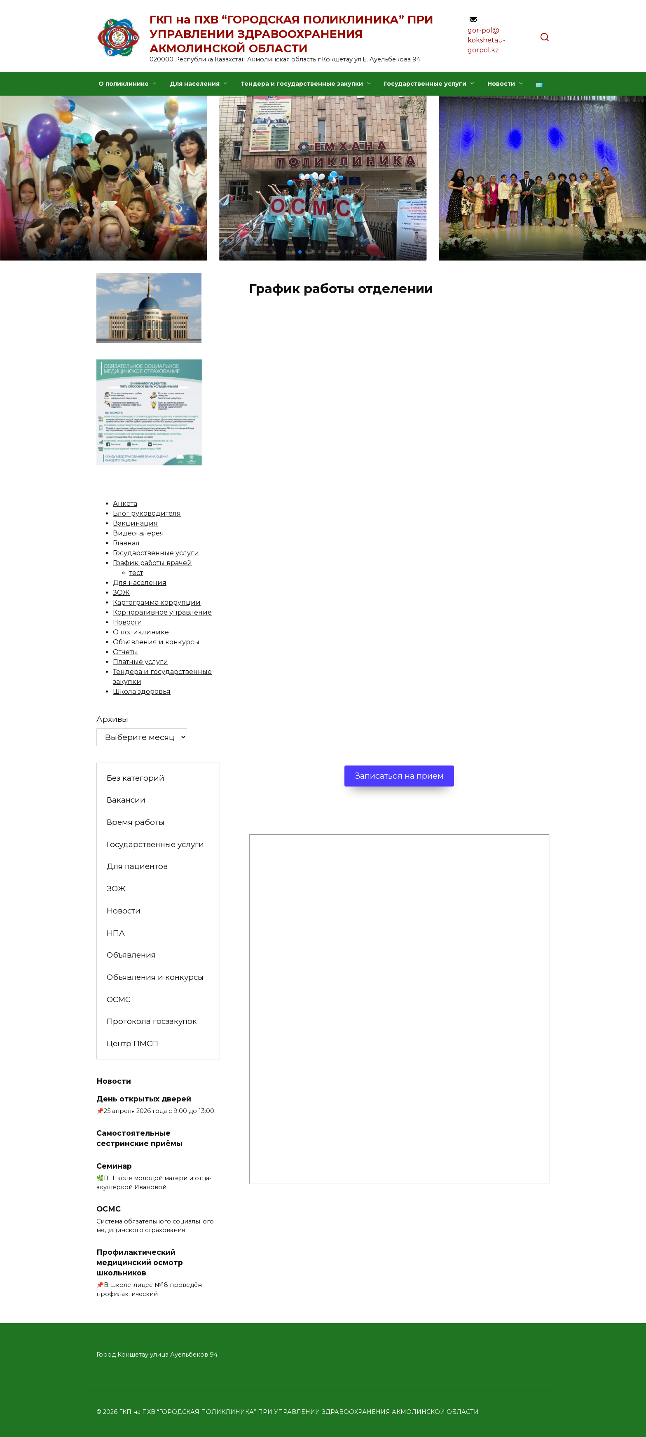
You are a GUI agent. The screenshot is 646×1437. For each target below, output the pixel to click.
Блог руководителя (147, 513)
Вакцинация (135, 523)
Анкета (125, 503)
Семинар (114, 1165)
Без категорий (135, 778)
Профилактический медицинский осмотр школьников (139, 1262)
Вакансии (126, 800)
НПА (116, 933)
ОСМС (119, 999)
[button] (293, 252)
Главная (126, 543)
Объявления (131, 955)
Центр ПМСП (132, 1043)
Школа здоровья (142, 691)
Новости (501, 83)
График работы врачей (152, 563)
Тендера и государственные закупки (302, 83)
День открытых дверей (143, 1098)
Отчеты (125, 652)
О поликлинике (123, 83)
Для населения (195, 83)
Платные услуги (140, 662)
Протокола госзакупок (152, 1021)
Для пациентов (137, 866)
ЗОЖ (121, 592)
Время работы (135, 822)
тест (136, 573)
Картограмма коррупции (157, 602)
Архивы (112, 719)
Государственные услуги (425, 83)
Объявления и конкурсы (156, 642)
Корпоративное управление (162, 612)
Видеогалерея (138, 533)
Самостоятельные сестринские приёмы (139, 1138)
